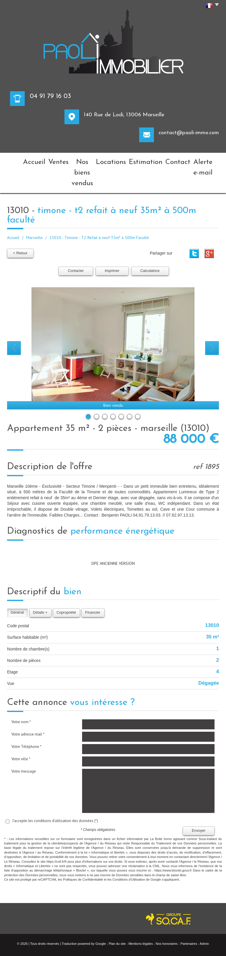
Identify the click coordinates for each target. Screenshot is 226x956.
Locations (112, 160)
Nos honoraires (167, 918)
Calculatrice (150, 245)
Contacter (76, 245)
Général (17, 587)
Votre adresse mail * (27, 708)
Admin (204, 918)
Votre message (23, 745)
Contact (171, 160)
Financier (92, 587)
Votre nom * (21, 695)
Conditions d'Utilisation (128, 854)
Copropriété (66, 587)
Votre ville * (20, 733)
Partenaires (188, 918)
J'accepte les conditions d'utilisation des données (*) (55, 794)
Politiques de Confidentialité (83, 854)
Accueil (19, 160)
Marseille (34, 212)
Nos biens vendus (76, 160)
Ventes (43, 160)
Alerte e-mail (201, 160)
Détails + (40, 587)
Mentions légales (141, 918)
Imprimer (112, 245)
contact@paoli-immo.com (189, 133)
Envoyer (198, 805)
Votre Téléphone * (26, 720)
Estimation (142, 160)
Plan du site (117, 918)
